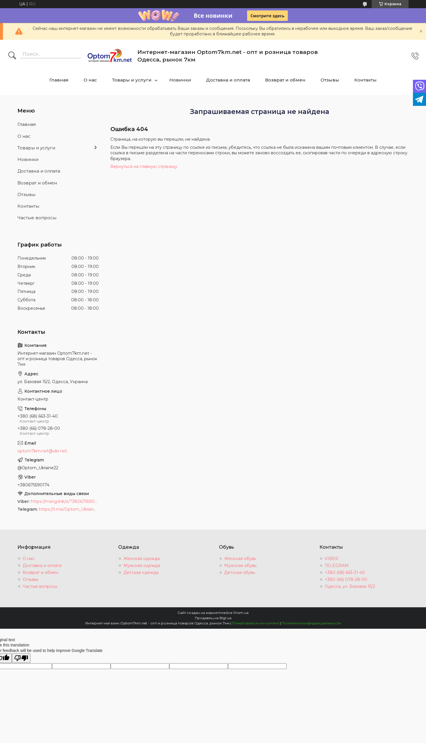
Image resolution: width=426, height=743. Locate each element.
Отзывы (330, 80)
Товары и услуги (132, 80)
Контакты (365, 80)
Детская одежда (141, 572)
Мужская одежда (141, 565)
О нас (90, 80)
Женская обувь (240, 558)
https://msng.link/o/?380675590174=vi (65, 501)
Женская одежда (141, 558)
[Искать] (12, 55)
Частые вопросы (36, 217)
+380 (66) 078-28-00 (346, 579)
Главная (59, 80)
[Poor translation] (21, 658)
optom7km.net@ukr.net (42, 451)
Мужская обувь (240, 565)
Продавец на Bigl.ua (213, 618)
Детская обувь (239, 572)
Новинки (180, 80)
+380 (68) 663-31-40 (345, 572)
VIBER (331, 558)
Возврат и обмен (285, 80)
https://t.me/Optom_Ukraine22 (69, 509)
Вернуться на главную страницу (143, 166)
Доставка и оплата (228, 80)
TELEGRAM (337, 565)
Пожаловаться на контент (255, 623)
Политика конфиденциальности (311, 623)
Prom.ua (241, 612)
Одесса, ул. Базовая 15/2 (350, 586)
